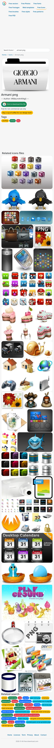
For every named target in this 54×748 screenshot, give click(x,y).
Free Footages (14, 7)
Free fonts (37, 3)
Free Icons (41, 7)
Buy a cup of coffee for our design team (17, 113)
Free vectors (13, 3)
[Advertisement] (27, 33)
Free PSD (12, 15)
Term (24, 735)
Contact (44, 735)
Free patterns (38, 12)
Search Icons (8, 50)
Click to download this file (13, 104)
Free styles (26, 12)
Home (4, 55)
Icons (11, 55)
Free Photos (25, 3)
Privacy (30, 735)
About (36, 735)
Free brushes (14, 12)
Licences (17, 735)
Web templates (28, 7)
